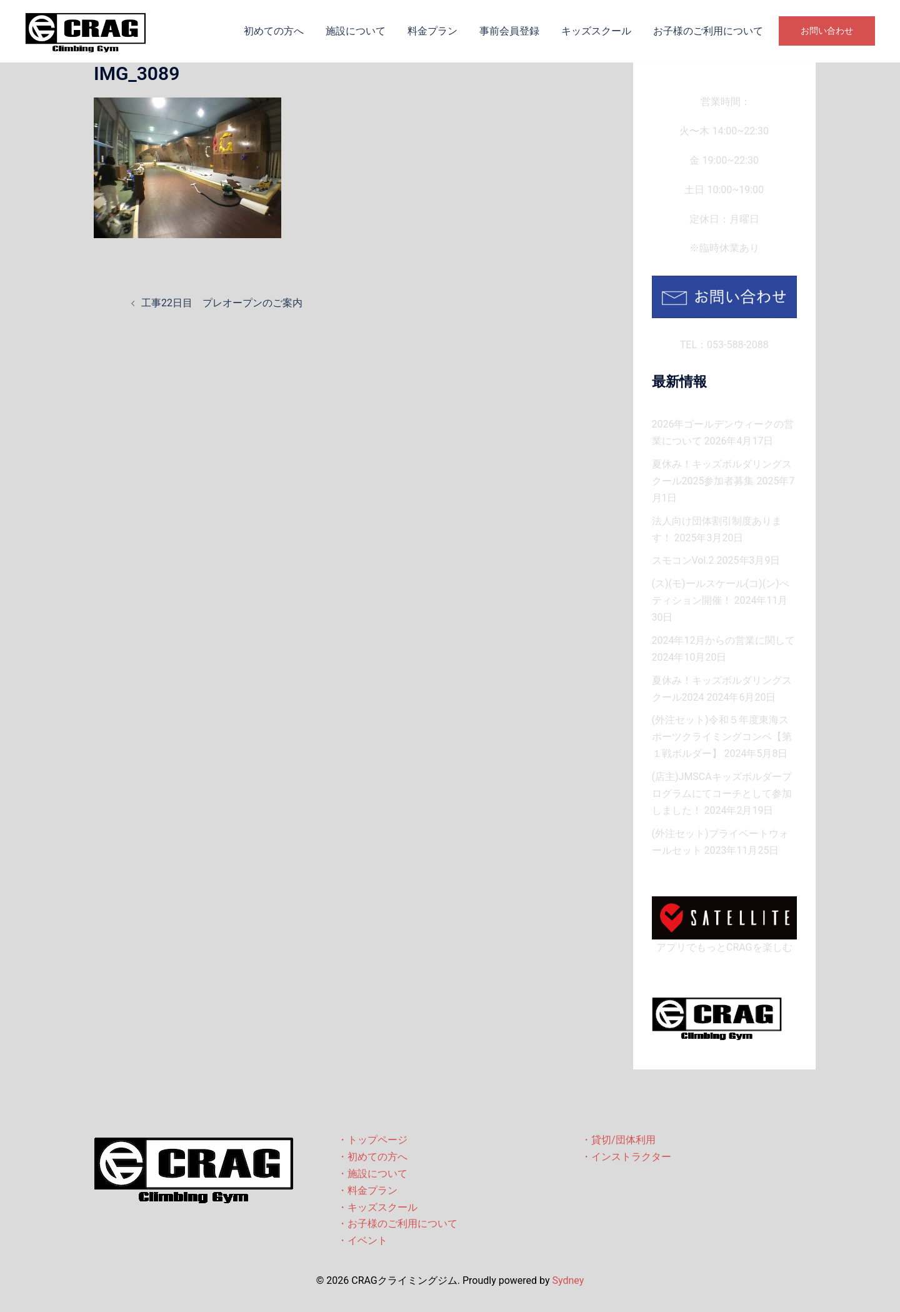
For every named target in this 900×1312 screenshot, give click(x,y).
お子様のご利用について (708, 31)
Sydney (568, 1280)
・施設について (373, 1173)
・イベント (363, 1240)
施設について (356, 31)
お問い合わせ (827, 31)
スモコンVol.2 (683, 560)
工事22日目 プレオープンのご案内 (221, 303)
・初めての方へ (373, 1157)
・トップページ (373, 1140)
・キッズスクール (378, 1207)
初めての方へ (274, 31)
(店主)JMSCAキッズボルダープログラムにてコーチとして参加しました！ (722, 793)
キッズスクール (596, 31)
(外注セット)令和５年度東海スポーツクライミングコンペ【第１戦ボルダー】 (722, 736)
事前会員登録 (509, 31)
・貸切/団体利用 (618, 1140)
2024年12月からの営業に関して (724, 640)
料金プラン (433, 31)
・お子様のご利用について (398, 1223)
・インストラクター (626, 1157)
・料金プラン (368, 1190)
